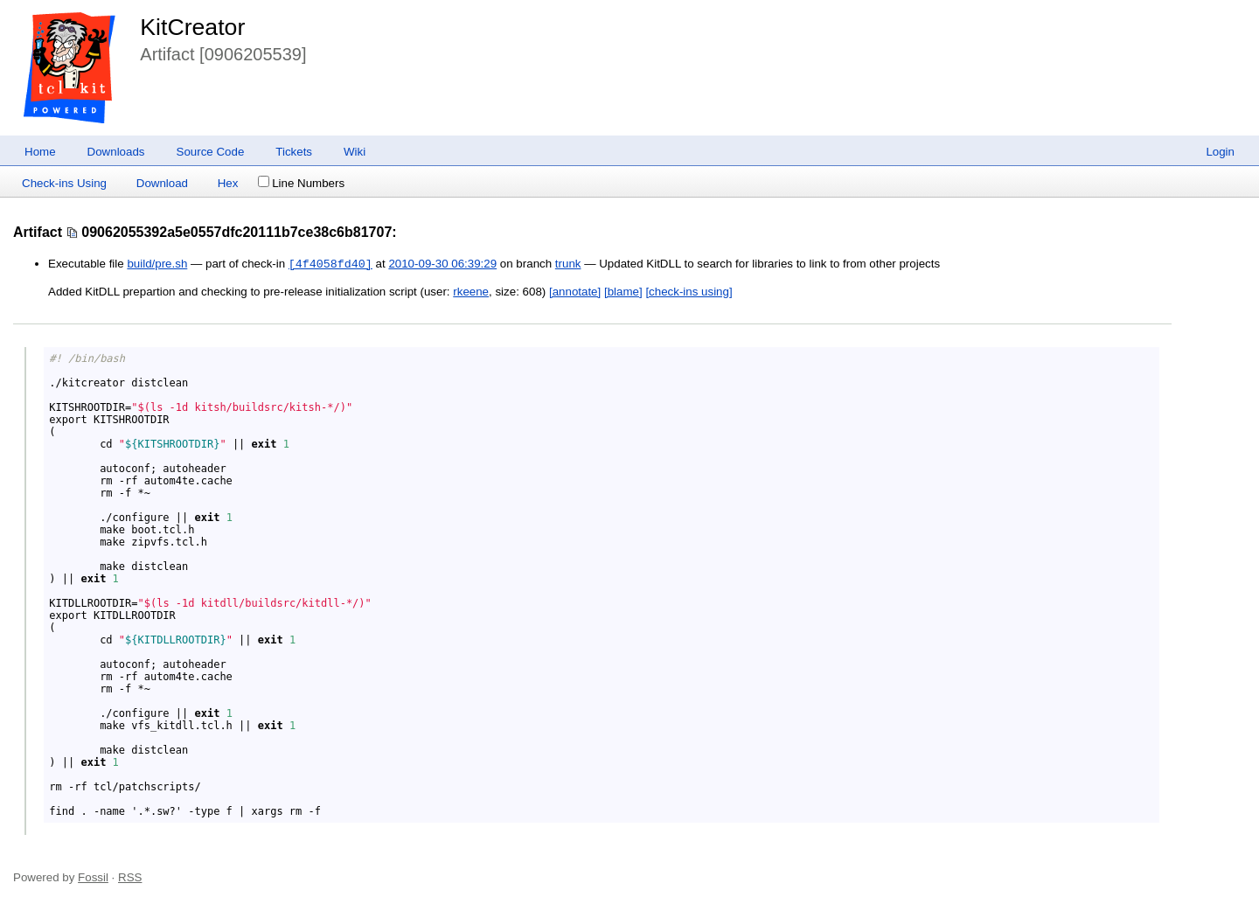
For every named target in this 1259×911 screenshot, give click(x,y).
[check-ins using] (688, 291)
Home (40, 151)
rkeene (471, 291)
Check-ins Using (64, 183)
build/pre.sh (157, 264)
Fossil (93, 877)
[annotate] (575, 291)
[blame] (623, 291)
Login (1220, 151)
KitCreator (192, 27)
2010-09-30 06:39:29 (442, 264)
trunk (568, 264)
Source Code (211, 151)
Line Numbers (301, 183)
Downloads (116, 151)
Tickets (293, 151)
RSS (130, 877)
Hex (228, 183)
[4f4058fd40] (330, 264)
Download (162, 183)
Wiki (354, 151)
